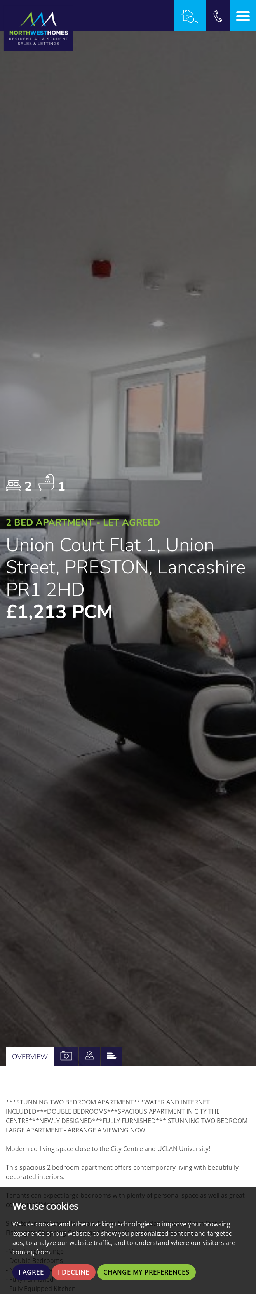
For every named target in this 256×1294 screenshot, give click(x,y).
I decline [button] (73, 1272)
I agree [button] (31, 1272)
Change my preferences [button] (146, 1272)
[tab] (89, 1056)
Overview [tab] (30, 1056)
